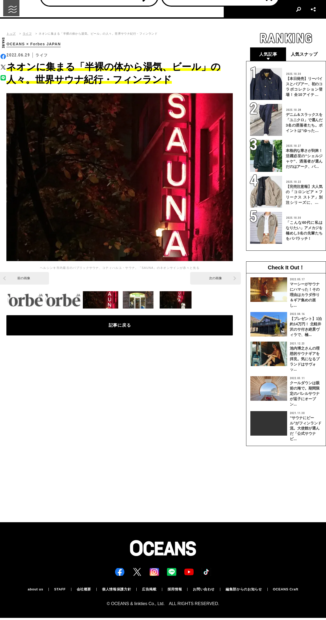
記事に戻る (119, 327)
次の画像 (215, 279)
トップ (10, 33)
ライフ (27, 33)
